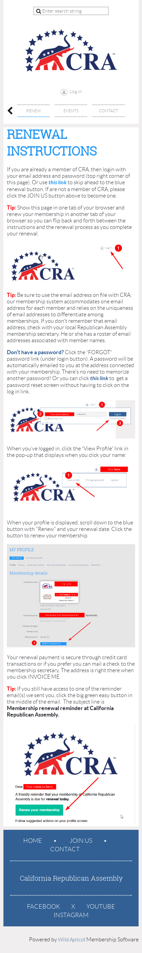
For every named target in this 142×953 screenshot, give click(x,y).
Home (32, 840)
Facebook (43, 906)
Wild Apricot (71, 940)
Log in (76, 91)
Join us (81, 840)
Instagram (71, 915)
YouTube (100, 906)
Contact (65, 849)
